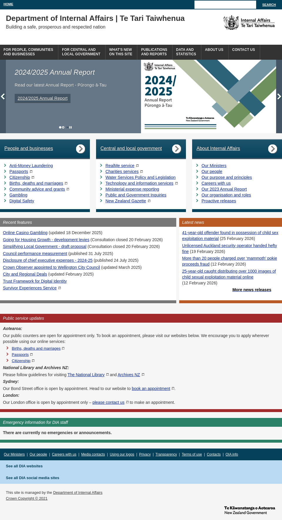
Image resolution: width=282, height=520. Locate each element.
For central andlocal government (81, 52)
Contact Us (243, 50)
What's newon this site (120, 52)
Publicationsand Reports (154, 52)
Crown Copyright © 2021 (27, 498)
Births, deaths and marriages (36, 183)
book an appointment (151, 388)
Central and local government (131, 148)
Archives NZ (129, 374)
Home (8, 4)
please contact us (109, 402)
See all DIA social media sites (32, 478)
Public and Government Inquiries (135, 195)
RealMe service (120, 165)
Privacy (145, 454)
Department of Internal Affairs (78, 492)
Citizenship (19, 177)
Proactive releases (219, 201)
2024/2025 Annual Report (43, 98)
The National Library (86, 374)
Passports (18, 171)
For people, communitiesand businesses (28, 52)
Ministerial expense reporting (132, 189)
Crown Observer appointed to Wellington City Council (51, 267)
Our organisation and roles (226, 195)
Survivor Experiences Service (30, 288)
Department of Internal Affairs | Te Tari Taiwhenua (95, 18)
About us (214, 50)
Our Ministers (214, 165)
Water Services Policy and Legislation (140, 177)
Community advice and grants (37, 189)
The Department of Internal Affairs (236, 22)
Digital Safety (21, 201)
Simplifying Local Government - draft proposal (44, 246)
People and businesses (28, 148)
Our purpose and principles (227, 177)
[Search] (225, 5)
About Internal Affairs (218, 148)
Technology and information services (139, 183)
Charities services (122, 171)
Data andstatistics (186, 52)
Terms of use (192, 454)
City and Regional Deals (25, 274)
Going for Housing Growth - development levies (46, 239)
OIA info (232, 454)
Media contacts (93, 454)
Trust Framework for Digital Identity (35, 281)
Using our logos (122, 454)
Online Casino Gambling (25, 232)
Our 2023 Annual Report (224, 189)
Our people (212, 171)
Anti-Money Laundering (31, 165)
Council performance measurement (35, 253)
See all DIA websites (24, 466)
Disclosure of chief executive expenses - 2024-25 (48, 260)
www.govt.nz (249, 509)
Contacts (214, 454)
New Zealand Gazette (125, 201)
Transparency (166, 454)
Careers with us (216, 183)
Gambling (18, 195)
